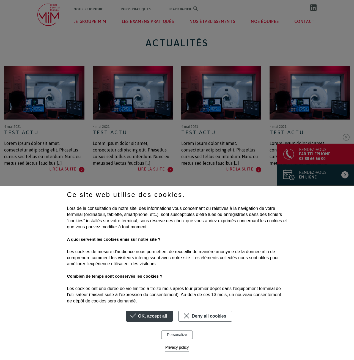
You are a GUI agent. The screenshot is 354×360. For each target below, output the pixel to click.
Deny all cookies (204, 316)
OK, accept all (149, 316)
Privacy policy (177, 347)
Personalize (177, 334)
